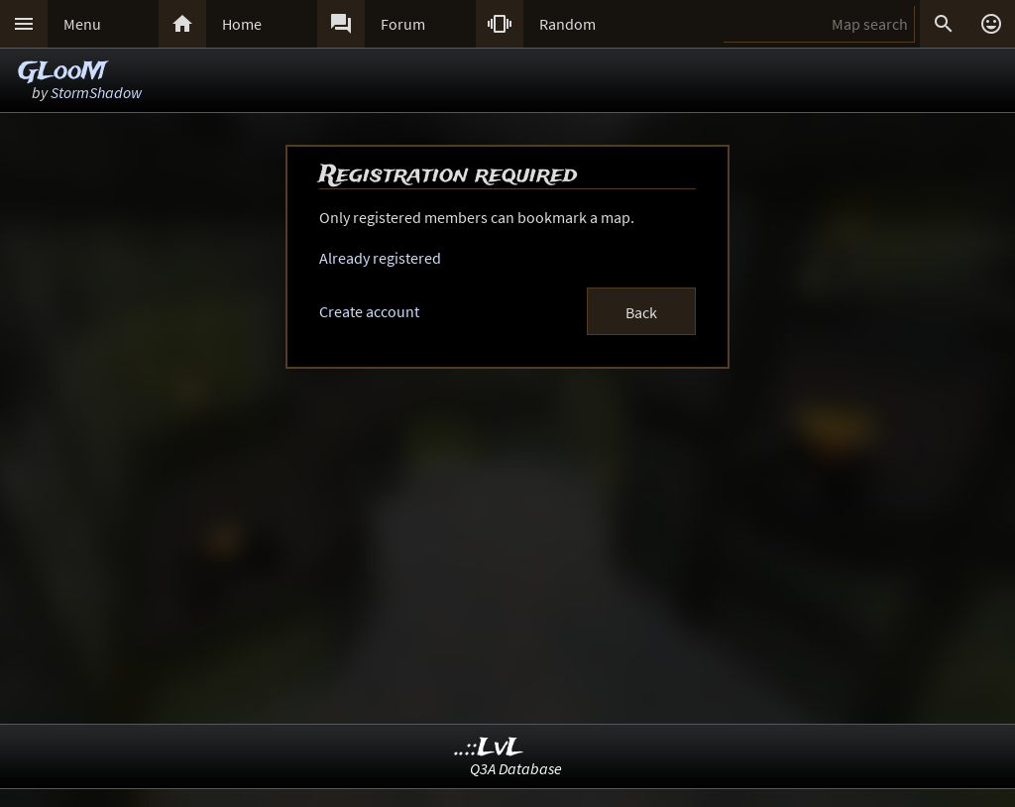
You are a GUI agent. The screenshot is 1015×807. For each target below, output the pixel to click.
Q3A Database (516, 768)
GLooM (62, 72)
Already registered (380, 258)
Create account (369, 311)
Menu (82, 24)
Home (242, 24)
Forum (403, 24)
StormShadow (96, 92)
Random (567, 24)
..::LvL (489, 748)
